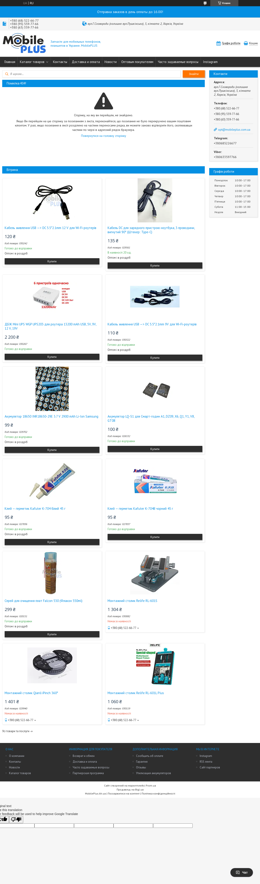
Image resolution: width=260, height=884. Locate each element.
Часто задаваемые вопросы (178, 61)
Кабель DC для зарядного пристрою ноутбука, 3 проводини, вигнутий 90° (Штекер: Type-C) (151, 230)
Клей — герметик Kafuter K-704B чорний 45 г (140, 508)
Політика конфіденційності (158, 793)
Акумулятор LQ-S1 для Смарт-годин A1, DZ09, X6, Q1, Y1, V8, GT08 (151, 418)
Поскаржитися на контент (124, 793)
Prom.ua (151, 785)
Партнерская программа (88, 773)
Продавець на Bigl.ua (130, 789)
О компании (16, 756)
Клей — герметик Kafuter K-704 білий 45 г (35, 508)
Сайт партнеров (210, 767)
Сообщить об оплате (149, 756)
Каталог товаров (32, 61)
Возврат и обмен (84, 756)
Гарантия (142, 762)
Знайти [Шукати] (194, 74)
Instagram (210, 61)
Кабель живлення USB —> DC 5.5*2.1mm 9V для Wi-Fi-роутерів (152, 324)
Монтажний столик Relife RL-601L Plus (136, 693)
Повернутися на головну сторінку (103, 136)
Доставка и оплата (86, 61)
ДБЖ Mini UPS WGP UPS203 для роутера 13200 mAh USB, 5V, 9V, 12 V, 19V (50, 326)
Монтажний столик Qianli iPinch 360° (31, 693)
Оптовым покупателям (137, 61)
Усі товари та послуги (15, 731)
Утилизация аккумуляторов (153, 773)
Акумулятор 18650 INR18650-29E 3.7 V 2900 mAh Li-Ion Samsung (51, 416)
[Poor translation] (16, 819)
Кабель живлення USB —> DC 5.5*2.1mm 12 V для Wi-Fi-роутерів (50, 228)
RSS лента (206, 762)
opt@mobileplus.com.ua (234, 130)
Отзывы (141, 767)
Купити (52, 261)
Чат (242, 872)
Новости (110, 61)
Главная (9, 61)
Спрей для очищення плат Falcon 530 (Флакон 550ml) (43, 601)
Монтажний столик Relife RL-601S (132, 601)
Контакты (60, 61)
